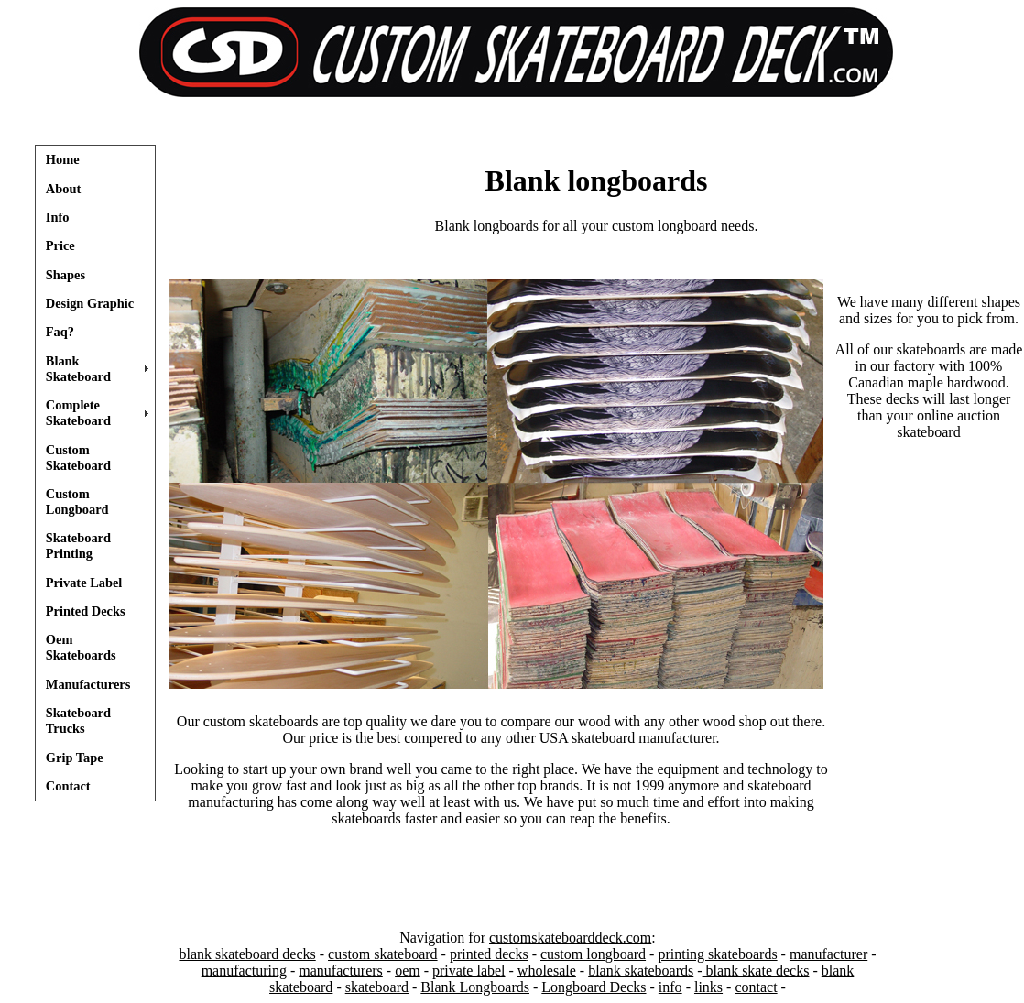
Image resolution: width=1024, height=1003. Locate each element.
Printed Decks (85, 611)
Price (60, 245)
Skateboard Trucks (78, 720)
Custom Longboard (77, 501)
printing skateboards (717, 954)
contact (756, 987)
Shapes (65, 274)
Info (58, 217)
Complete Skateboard (78, 413)
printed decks (489, 954)
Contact (68, 786)
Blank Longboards (474, 987)
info (670, 987)
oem (407, 970)
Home (63, 159)
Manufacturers (88, 684)
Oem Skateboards (81, 647)
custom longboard (593, 954)
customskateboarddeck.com (570, 937)
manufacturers (341, 970)
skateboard (377, 987)
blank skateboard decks (247, 954)
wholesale (546, 970)
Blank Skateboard (78, 369)
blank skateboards (640, 970)
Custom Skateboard (78, 457)
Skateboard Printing (78, 545)
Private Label (84, 582)
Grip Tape (74, 757)
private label (469, 970)
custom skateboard (383, 954)
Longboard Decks (593, 987)
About (63, 188)
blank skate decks (756, 970)
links (708, 987)
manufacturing (244, 970)
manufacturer (828, 954)
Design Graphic (90, 303)
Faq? (60, 331)
